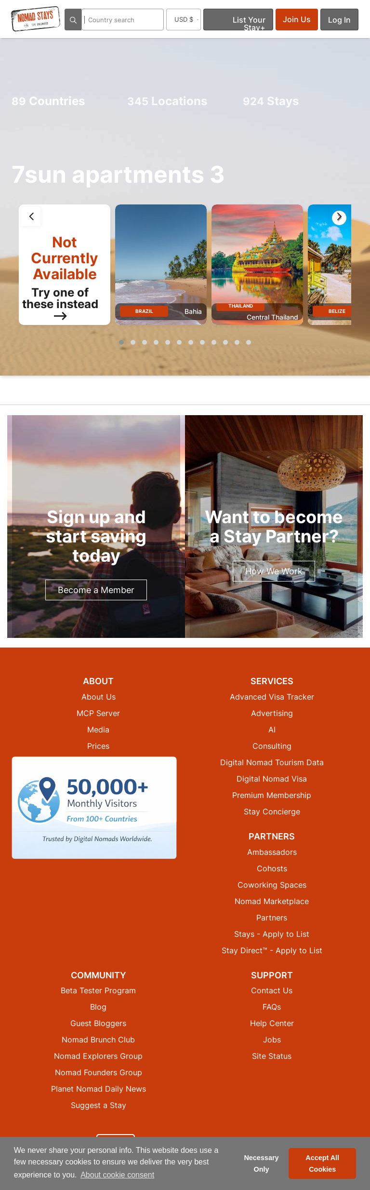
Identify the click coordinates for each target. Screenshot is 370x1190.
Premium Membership (271, 795)
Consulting (271, 746)
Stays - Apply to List (271, 934)
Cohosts (272, 868)
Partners (271, 917)
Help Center (272, 1023)
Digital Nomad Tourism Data (272, 762)
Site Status (271, 1056)
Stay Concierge (272, 811)
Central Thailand (272, 317)
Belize (337, 311)
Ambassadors (272, 852)
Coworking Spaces (272, 885)
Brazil (144, 311)
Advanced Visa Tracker (272, 697)
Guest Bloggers (98, 1023)
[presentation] (30, 216)
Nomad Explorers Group (98, 1056)
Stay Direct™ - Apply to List (272, 950)
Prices (98, 746)
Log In (339, 20)
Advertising (272, 713)
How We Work (274, 571)
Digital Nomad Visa (272, 779)
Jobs (272, 1039)
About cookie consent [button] (117, 1175)
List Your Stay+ (249, 22)
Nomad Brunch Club (98, 1039)
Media (98, 729)
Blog (98, 1007)
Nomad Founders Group (98, 1072)
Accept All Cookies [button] (322, 1163)
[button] (121, 342)
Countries (48, 101)
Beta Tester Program (98, 990)
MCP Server (98, 713)
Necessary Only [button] (261, 1163)
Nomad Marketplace (272, 901)
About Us (98, 697)
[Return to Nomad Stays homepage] (36, 18)
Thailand (240, 306)
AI (272, 729)
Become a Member (96, 590)
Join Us (297, 19)
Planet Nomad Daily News (98, 1089)
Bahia (193, 311)
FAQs (272, 1007)
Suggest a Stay (98, 1105)
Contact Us (271, 990)
